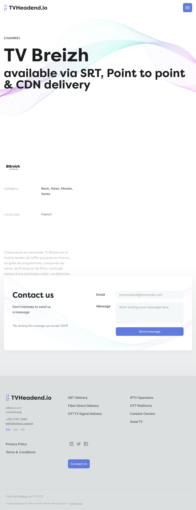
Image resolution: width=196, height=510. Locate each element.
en (8, 429)
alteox (23, 496)
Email (100, 306)
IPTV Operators (142, 397)
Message (103, 318)
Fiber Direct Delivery (83, 405)
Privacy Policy (16, 444)
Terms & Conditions (21, 452)
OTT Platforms (141, 405)
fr (23, 429)
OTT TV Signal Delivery (85, 413)
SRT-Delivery (77, 397)
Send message (149, 343)
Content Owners (142, 413)
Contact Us (79, 464)
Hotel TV (136, 421)
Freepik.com (76, 503)
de (15, 429)
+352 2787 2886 (16, 419)
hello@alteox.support (19, 423)
